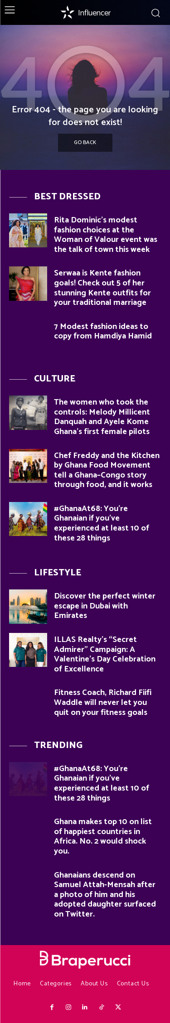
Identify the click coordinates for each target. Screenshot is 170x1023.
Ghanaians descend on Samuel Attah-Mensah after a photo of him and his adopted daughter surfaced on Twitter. (105, 895)
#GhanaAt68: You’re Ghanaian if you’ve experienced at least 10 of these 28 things (101, 523)
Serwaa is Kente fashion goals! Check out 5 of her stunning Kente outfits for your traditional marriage (102, 287)
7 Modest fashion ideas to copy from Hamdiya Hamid (103, 331)
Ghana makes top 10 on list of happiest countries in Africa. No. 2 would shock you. (103, 836)
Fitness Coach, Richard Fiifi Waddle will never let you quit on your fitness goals (102, 702)
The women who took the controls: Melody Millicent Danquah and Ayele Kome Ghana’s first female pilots (102, 417)
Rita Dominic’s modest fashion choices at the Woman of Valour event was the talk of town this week (105, 234)
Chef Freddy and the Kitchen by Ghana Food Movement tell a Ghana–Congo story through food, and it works (107, 470)
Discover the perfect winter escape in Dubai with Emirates (104, 605)
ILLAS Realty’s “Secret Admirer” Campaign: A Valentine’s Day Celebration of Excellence (104, 654)
